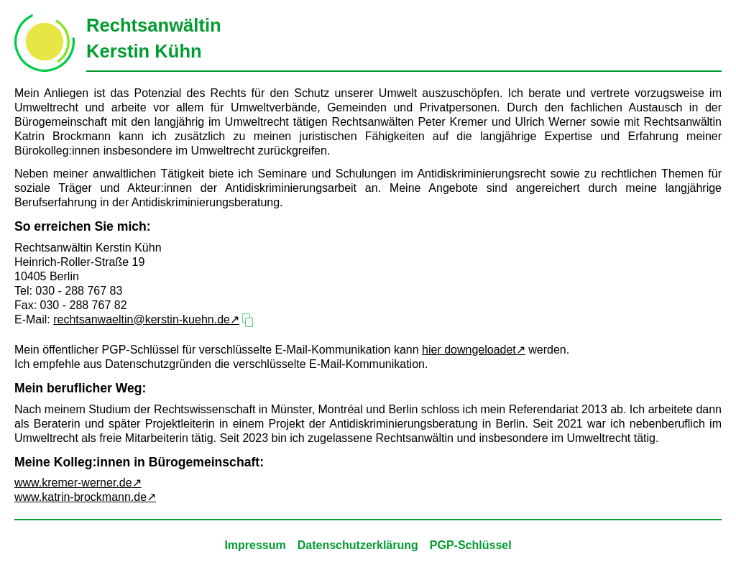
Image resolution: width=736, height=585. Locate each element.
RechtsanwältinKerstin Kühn (153, 38)
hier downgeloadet (469, 350)
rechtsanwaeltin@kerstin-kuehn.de (141, 319)
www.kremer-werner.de (73, 482)
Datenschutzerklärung (358, 545)
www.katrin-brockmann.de (80, 497)
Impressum (254, 545)
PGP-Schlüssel (471, 545)
